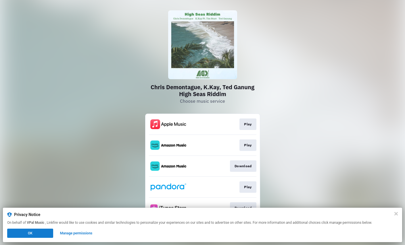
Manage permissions (76, 233)
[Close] (396, 213)
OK (30, 233)
